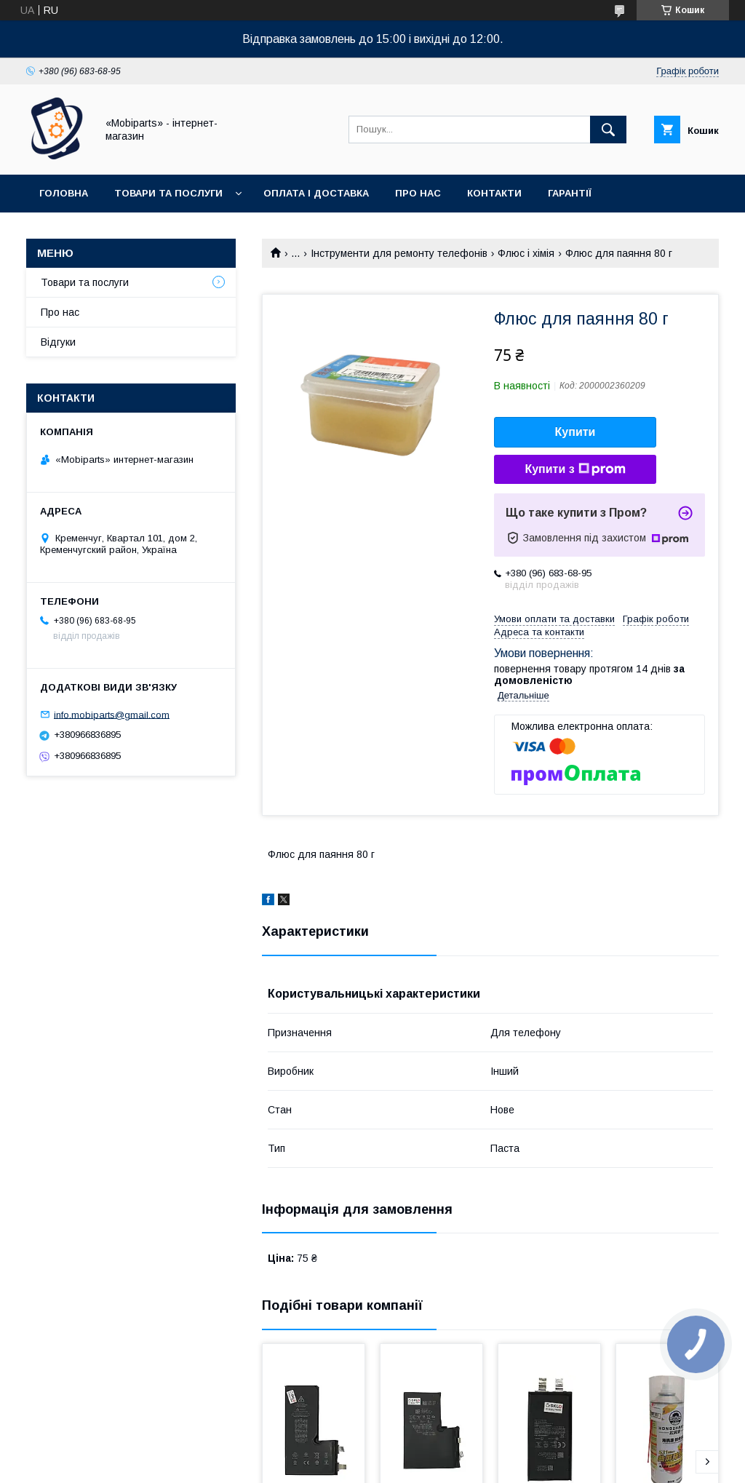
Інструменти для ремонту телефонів (399, 253)
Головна (63, 193)
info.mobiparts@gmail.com (112, 714)
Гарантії (569, 193)
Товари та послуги (168, 193)
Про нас (418, 193)
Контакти (494, 193)
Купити (575, 432)
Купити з (575, 469)
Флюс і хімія (526, 253)
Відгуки (58, 342)
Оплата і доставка (316, 193)
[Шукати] (608, 129)
